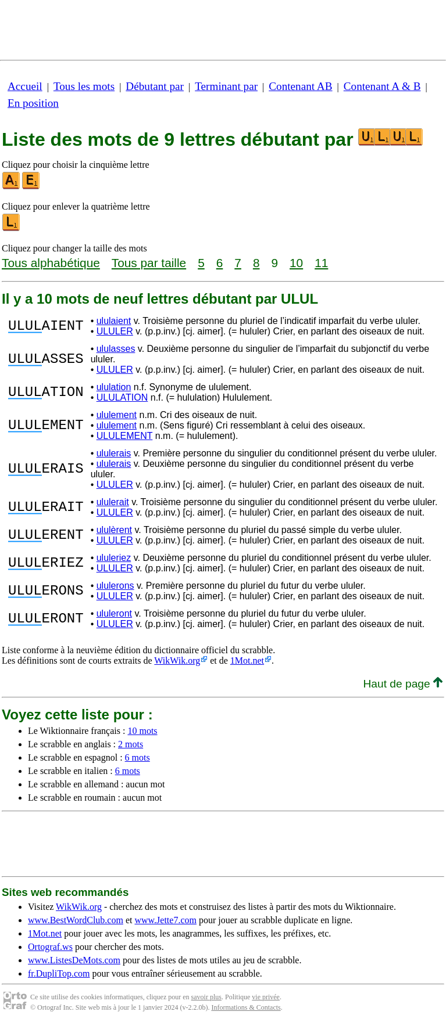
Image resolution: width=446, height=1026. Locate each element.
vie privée (266, 997)
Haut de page (403, 684)
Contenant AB (300, 86)
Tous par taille (149, 262)
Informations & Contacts (245, 1007)
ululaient (114, 321)
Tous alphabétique (51, 262)
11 (321, 262)
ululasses (116, 349)
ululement (117, 415)
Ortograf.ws (50, 947)
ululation (114, 387)
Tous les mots (84, 86)
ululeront (114, 613)
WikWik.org (177, 660)
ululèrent (114, 530)
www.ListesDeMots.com (74, 960)
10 (296, 262)
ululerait (113, 502)
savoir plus (206, 997)
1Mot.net (247, 660)
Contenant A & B (382, 86)
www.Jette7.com (165, 920)
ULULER (115, 331)
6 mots (137, 757)
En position (33, 103)
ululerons (115, 586)
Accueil (25, 86)
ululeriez (114, 558)
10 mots (142, 731)
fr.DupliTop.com (59, 973)
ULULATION (122, 397)
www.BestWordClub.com (75, 920)
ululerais (114, 453)
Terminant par (226, 86)
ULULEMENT (125, 436)
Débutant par (155, 86)
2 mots (130, 744)
